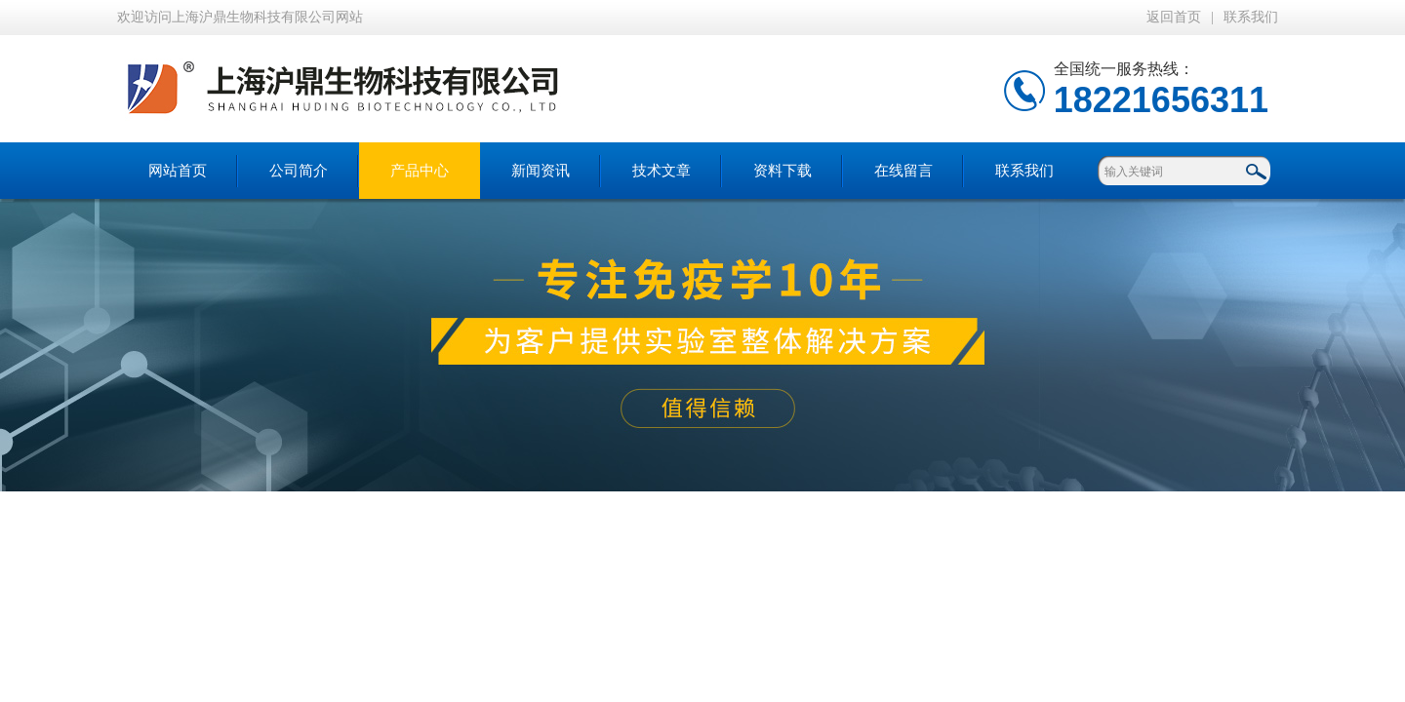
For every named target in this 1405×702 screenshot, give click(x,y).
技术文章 (661, 170)
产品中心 (419, 170)
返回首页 (1173, 17)
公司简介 (298, 170)
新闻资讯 (540, 170)
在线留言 (903, 170)
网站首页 (177, 170)
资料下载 (782, 170)
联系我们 (1251, 17)
